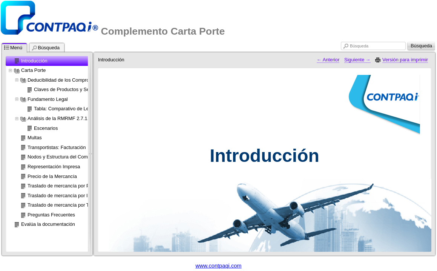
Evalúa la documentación (48, 224)
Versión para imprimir (405, 59)
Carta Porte (33, 70)
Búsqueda (359, 46)
